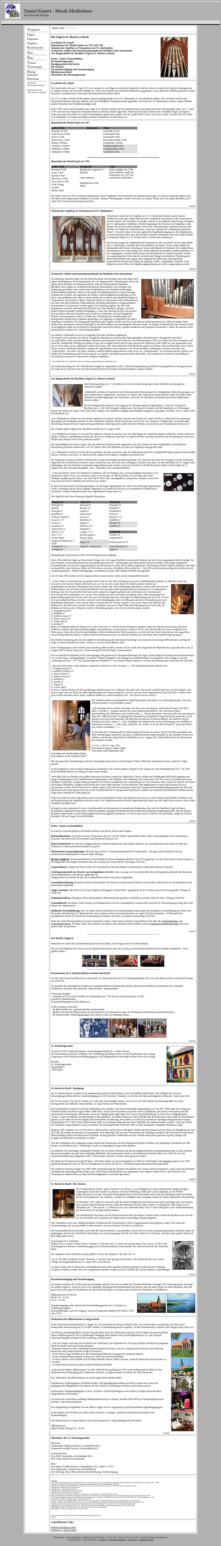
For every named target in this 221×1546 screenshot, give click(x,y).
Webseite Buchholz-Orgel (63, 1527)
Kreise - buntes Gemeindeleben (67, 58)
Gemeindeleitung (170, 921)
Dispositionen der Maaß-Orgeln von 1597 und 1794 (77, 45)
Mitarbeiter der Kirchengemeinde (68, 74)
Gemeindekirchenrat (61, 923)
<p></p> (37, 88)
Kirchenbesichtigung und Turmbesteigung (72, 69)
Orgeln (61, 28)
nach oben (192, 931)
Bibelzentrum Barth (61, 72)
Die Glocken (57, 66)
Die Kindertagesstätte (62, 61)
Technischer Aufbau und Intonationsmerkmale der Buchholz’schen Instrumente (91, 50)
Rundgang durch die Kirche (65, 64)
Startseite (55, 28)
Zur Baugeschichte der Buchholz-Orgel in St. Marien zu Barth (83, 53)
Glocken (167, 1161)
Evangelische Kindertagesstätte (163, 923)
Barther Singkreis (60, 859)
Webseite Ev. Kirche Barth (63, 1530)
